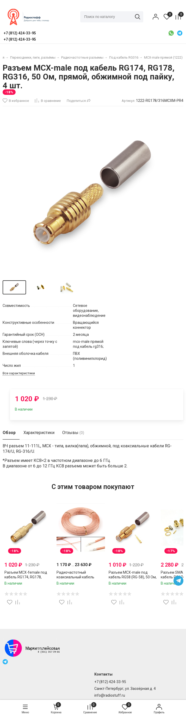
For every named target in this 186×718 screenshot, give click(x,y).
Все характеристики (19, 373)
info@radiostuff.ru (109, 695)
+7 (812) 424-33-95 (110, 682)
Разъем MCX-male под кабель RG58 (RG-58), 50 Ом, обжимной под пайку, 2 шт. (133, 577)
